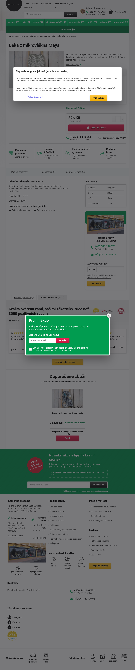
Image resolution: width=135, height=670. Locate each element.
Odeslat (63, 340)
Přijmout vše (98, 98)
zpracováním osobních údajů (59, 348)
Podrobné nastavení (35, 97)
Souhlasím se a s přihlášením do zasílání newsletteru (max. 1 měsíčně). (60, 349)
